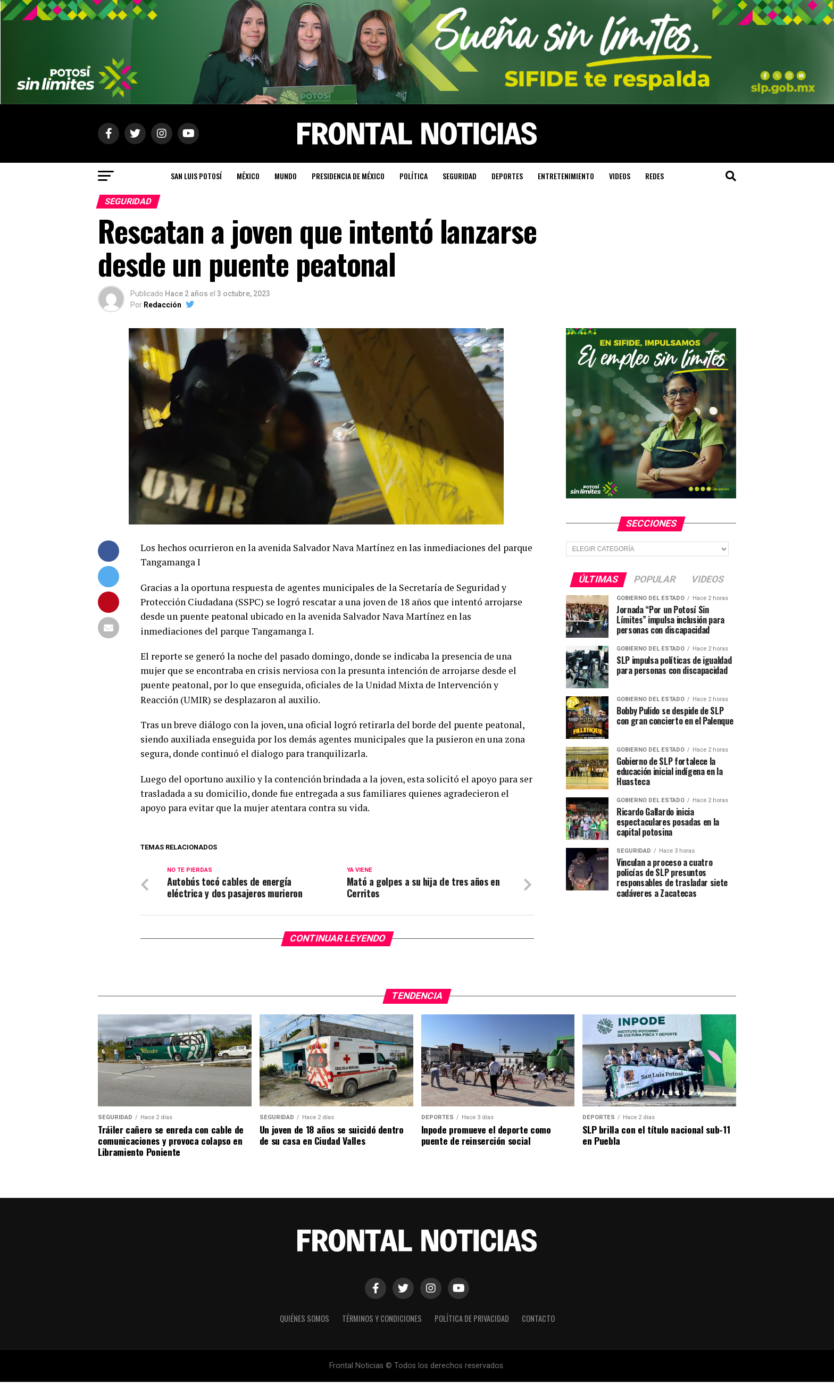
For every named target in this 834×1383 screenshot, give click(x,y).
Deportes (507, 175)
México (248, 175)
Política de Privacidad (472, 1319)
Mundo (285, 175)
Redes (654, 175)
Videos (619, 175)
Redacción (162, 305)
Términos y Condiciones (382, 1319)
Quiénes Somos (304, 1319)
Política (413, 175)
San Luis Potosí (196, 175)
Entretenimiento (566, 175)
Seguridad (460, 175)
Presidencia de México (348, 175)
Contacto (538, 1319)
